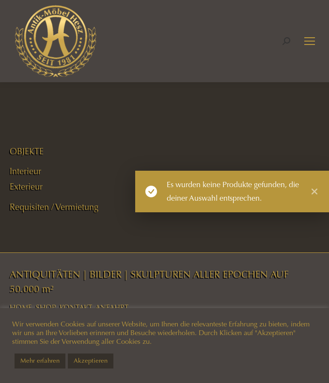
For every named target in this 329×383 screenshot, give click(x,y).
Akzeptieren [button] (91, 361)
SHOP (46, 307)
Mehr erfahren (40, 361)
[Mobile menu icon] (309, 41)
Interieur (25, 171)
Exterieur (26, 186)
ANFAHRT (111, 307)
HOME (21, 307)
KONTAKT (76, 307)
